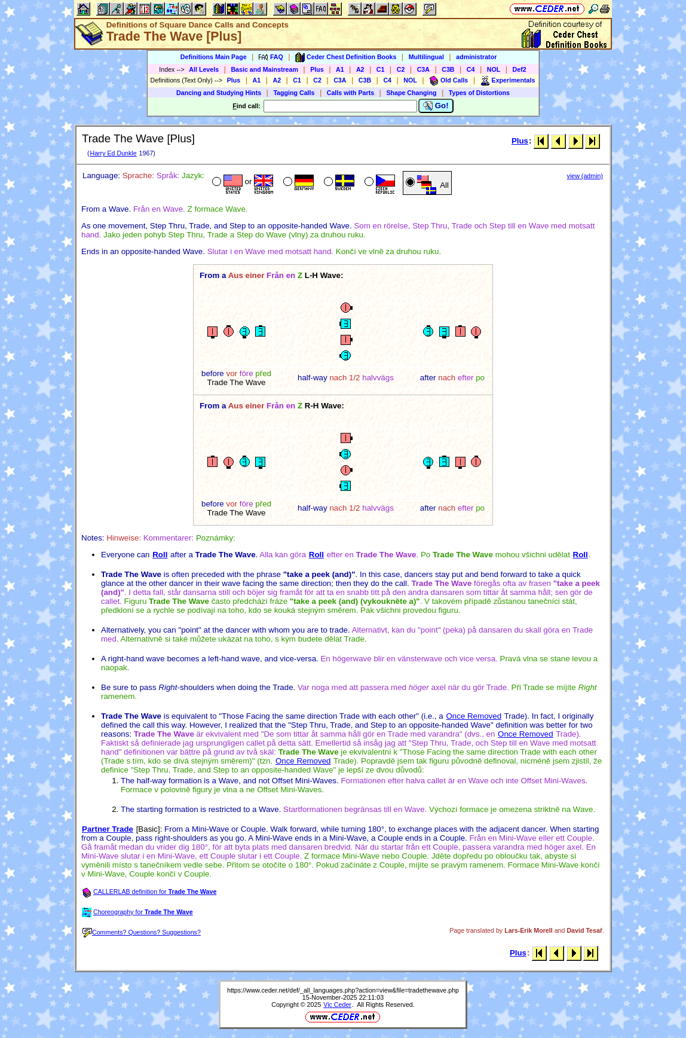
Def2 (519, 69)
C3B (448, 69)
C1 (380, 69)
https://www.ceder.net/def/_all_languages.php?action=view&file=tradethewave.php (343, 990)
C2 (401, 69)
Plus (317, 69)
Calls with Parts (350, 92)
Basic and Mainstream (264, 69)
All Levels (204, 69)
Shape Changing (411, 92)
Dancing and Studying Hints (218, 92)
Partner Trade (107, 829)
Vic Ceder (337, 1004)
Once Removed (473, 716)
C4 (471, 69)
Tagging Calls (293, 92)
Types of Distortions (479, 92)
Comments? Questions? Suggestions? (141, 932)
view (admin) (585, 175)
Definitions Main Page (213, 56)
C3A (423, 69)
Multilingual (426, 56)
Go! (436, 106)
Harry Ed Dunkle (113, 153)
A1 (340, 69)
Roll (159, 554)
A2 (360, 69)
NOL (494, 69)
